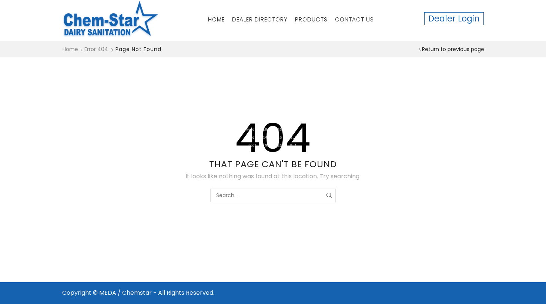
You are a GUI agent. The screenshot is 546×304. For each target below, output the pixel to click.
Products (311, 19)
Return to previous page (453, 49)
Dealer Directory (260, 19)
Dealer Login (454, 18)
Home (216, 19)
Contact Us (354, 19)
